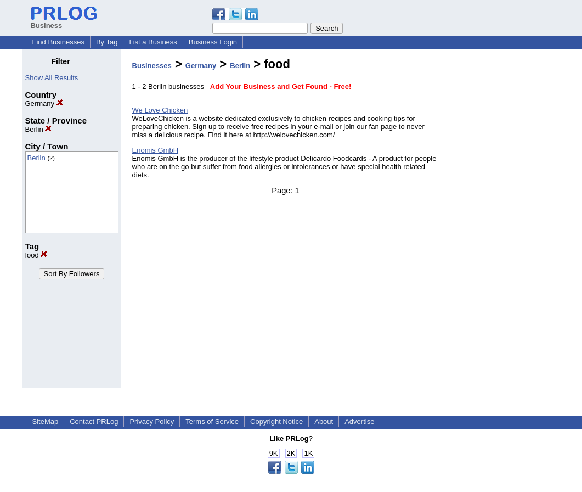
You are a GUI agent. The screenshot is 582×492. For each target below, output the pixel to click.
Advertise (359, 421)
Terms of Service (212, 421)
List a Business (153, 42)
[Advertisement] (503, 222)
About (323, 421)
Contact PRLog (94, 421)
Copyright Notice (276, 421)
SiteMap (45, 421)
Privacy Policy (151, 421)
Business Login (213, 42)
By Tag (107, 42)
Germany (44, 103)
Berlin (38, 129)
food (36, 255)
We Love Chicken (160, 110)
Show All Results (51, 78)
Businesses (152, 66)
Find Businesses (58, 42)
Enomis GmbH (155, 150)
